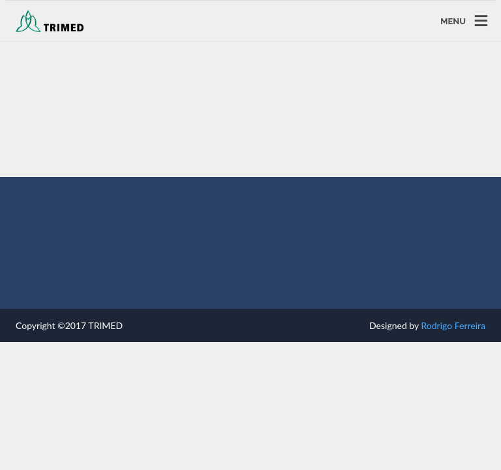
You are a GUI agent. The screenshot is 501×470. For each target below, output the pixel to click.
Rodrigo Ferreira (453, 325)
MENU (453, 20)
